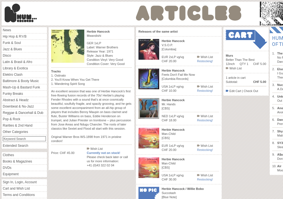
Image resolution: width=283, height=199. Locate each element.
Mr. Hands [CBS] (173, 104)
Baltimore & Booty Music (21, 81)
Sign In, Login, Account (20, 182)
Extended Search (15, 146)
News (7, 30)
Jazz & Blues (12, 49)
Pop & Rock (11, 119)
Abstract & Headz (15, 100)
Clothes (8, 155)
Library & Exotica (15, 68)
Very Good (116, 59)
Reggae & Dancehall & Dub (23, 113)
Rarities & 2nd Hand (17, 125)
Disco (7, 55)
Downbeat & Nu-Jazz (18, 106)
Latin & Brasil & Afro (17, 62)
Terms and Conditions (19, 195)
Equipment (11, 174)
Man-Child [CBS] (173, 134)
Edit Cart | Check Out (242, 91)
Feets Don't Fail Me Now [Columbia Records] (178, 74)
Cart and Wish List (16, 188)
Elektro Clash (12, 75)
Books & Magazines (17, 161)
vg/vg (180, 57)
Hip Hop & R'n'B (15, 36)
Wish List (95, 148)
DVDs (7, 168)
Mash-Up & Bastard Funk (21, 87)
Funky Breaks (13, 94)
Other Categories (15, 132)
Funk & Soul (12, 43)
